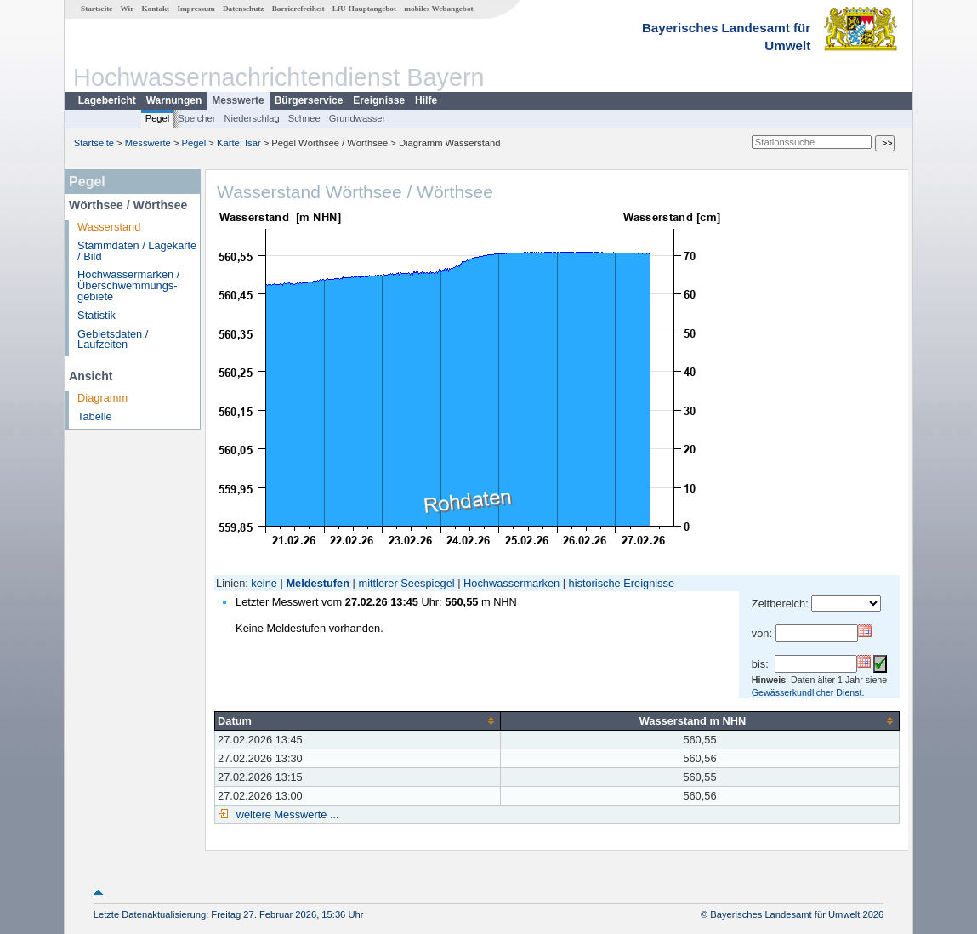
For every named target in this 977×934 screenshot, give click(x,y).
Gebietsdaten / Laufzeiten (112, 339)
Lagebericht (107, 100)
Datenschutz (243, 8)
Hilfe (426, 100)
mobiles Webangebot (438, 8)
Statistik (96, 315)
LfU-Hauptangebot (364, 8)
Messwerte (238, 100)
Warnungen (174, 100)
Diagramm (102, 397)
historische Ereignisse (621, 583)
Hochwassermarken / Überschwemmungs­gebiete (128, 285)
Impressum (195, 8)
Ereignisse (379, 100)
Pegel (157, 118)
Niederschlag (251, 118)
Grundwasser (357, 118)
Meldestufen (317, 583)
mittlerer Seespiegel (407, 583)
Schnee (304, 118)
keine (264, 583)
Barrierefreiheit (298, 8)
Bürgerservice (309, 100)
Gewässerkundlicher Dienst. (808, 692)
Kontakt (155, 8)
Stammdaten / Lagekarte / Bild (136, 251)
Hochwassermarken (511, 583)
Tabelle (94, 416)
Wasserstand (108, 226)
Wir (127, 8)
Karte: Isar (239, 143)
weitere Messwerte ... (285, 814)
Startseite (96, 8)
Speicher (196, 118)
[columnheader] (357, 720)
